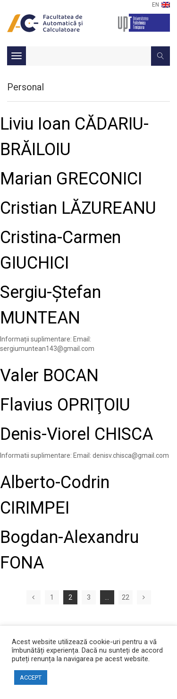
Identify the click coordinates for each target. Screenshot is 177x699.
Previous (33, 597)
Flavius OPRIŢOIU (65, 405)
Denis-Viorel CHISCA (76, 434)
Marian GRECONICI (71, 179)
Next (144, 597)
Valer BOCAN (49, 375)
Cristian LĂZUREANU (78, 208)
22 (125, 597)
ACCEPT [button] (31, 677)
